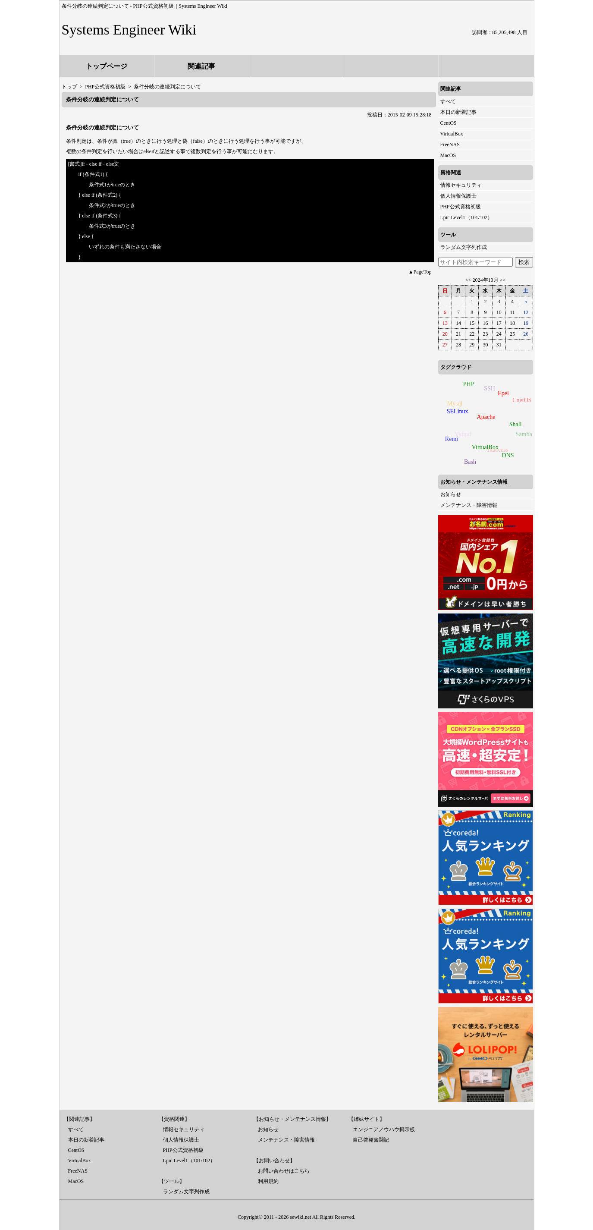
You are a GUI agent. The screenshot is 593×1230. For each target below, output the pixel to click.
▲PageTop (420, 272)
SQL (480, 417)
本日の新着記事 (458, 112)
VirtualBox (451, 134)
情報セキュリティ (461, 185)
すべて (448, 101)
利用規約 (268, 1181)
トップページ (106, 66)
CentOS (448, 123)
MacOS (448, 155)
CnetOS (521, 400)
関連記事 (201, 66)
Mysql (454, 404)
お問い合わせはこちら (284, 1171)
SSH (488, 390)
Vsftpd (461, 435)
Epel (504, 392)
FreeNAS (450, 145)
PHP (468, 384)
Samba (523, 435)
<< (468, 280)
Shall (516, 423)
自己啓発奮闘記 (371, 1140)
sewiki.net (300, 1217)
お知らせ (450, 494)
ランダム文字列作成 (463, 247)
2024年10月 (486, 280)
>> (503, 280)
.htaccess (496, 451)
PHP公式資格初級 (460, 207)
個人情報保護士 (458, 196)
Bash (470, 462)
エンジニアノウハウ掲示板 (384, 1129)
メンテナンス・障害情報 (468, 505)
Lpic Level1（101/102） (466, 217)
